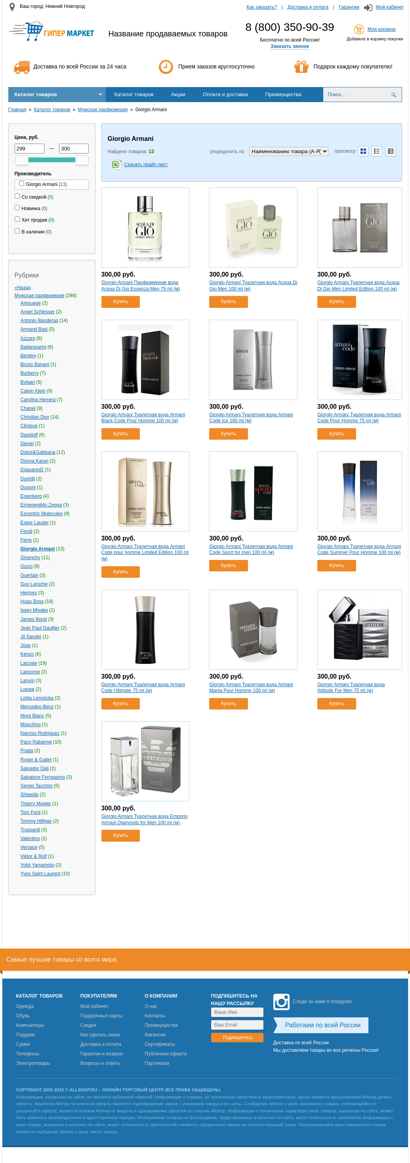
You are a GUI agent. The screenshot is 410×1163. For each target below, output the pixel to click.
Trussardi (30, 830)
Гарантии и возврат (101, 1054)
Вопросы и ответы (100, 1063)
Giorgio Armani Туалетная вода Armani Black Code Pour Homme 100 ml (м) (143, 418)
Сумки (23, 1044)
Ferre (26, 540)
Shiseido (30, 794)
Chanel (28, 408)
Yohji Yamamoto (38, 865)
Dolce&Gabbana (38, 452)
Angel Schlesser (38, 312)
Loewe (27, 689)
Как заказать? (261, 7)
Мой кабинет (390, 7)
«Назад (23, 287)
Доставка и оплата (308, 7)
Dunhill (28, 479)
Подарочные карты (101, 1016)
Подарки (25, 1035)
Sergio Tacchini (37, 786)
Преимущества (283, 94)
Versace (29, 847)
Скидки (88, 1025)
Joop (26, 645)
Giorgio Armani (38, 549)
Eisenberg (31, 496)
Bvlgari (28, 382)
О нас (151, 1006)
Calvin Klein (33, 391)
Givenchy (30, 557)
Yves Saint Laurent (41, 874)
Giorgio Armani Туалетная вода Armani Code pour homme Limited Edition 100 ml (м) (145, 553)
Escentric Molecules (42, 513)
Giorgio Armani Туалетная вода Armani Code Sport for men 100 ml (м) (251, 550)
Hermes (29, 593)
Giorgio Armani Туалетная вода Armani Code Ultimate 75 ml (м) (143, 688)
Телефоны (27, 1054)
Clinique (29, 426)
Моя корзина (382, 29)
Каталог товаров (36, 94)
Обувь (23, 1016)
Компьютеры (30, 1025)
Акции (178, 94)
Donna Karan (35, 461)
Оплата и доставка (225, 94)
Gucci (27, 566)
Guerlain (29, 575)
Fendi (26, 531)
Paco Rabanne (36, 742)
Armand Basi (34, 329)
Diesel (27, 443)
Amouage (31, 303)
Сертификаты (160, 1044)
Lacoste (29, 663)
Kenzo (27, 654)
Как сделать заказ (100, 1035)
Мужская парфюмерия (103, 109)
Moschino (31, 724)
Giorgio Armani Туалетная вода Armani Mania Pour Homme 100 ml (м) (251, 688)
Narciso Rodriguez (40, 733)
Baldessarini (33, 347)
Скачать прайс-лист (146, 164)
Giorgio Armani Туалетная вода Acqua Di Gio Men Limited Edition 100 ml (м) (358, 286)
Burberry (30, 373)
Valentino (30, 838)
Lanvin (27, 680)
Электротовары (33, 1063)
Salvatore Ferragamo (43, 777)
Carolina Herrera (38, 399)
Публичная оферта (166, 1054)
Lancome (30, 672)
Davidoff (29, 435)
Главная (17, 109)
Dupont (28, 487)
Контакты (155, 1016)
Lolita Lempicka (37, 698)
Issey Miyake (34, 610)
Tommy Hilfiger (36, 821)
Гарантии (349, 7)
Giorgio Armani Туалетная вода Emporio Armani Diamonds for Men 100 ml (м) (144, 819)
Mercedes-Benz (37, 707)
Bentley (28, 356)
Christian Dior (35, 417)
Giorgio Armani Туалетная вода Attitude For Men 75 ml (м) (351, 688)
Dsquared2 (32, 469)
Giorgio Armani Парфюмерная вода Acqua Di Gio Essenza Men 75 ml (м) (140, 286)
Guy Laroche (34, 584)
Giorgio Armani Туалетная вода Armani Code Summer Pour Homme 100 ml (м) (359, 550)
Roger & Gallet (36, 760)
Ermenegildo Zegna (41, 505)
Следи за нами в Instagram (312, 1001)
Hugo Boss (32, 601)
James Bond (34, 619)
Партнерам (157, 1063)
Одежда (25, 1006)
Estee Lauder (35, 523)
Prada (27, 750)
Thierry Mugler (36, 803)
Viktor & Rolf (34, 856)
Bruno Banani (35, 364)
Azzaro (28, 338)
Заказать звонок (290, 46)
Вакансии (155, 1035)
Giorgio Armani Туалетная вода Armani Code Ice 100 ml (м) (251, 418)
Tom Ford (31, 812)
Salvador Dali (35, 768)
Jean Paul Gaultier (40, 628)
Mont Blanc (32, 716)
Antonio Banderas (39, 320)
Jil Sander (31, 636)
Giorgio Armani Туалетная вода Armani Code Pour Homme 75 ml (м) (359, 418)
